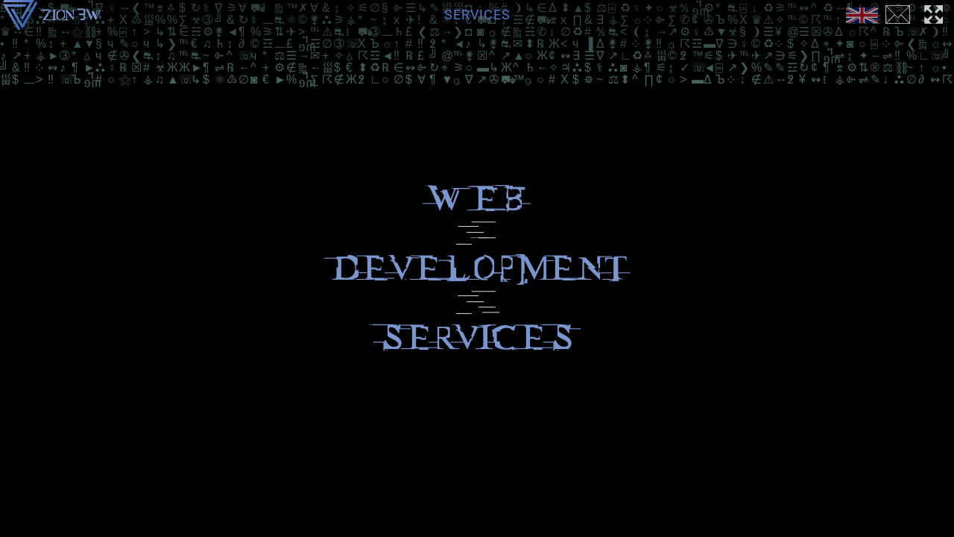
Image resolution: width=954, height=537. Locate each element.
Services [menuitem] (477, 14)
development (477, 268)
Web (477, 198)
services (477, 337)
